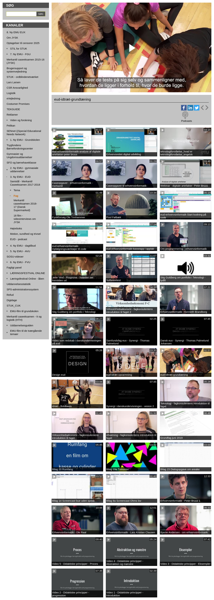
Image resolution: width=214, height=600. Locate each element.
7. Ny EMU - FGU (20, 54)
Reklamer (12, 114)
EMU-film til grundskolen (24, 311)
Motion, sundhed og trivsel (25, 233)
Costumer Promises (18, 103)
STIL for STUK (18, 48)
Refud (10, 294)
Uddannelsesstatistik (19, 284)
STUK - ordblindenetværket (22, 76)
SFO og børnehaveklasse (21, 162)
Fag (16, 195)
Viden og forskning (21, 120)
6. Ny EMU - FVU (20, 262)
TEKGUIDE (13, 109)
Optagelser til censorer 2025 (23, 43)
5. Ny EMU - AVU (20, 251)
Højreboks (16, 228)
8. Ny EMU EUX (16, 32)
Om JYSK (12, 37)
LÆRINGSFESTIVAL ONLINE (27, 273)
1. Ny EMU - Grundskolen (25, 139)
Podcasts (186, 120)
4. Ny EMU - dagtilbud (23, 245)
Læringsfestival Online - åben (27, 278)
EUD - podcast (18, 239)
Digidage (12, 300)
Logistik (11, 93)
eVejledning (13, 98)
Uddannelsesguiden (21, 325)
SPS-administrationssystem (23, 289)
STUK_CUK (14, 305)
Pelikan (11, 125)
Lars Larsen (13, 82)
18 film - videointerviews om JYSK (25, 219)
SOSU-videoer (15, 256)
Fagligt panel (14, 267)
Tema (17, 190)
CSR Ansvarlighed (17, 87)
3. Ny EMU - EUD (20, 176)
